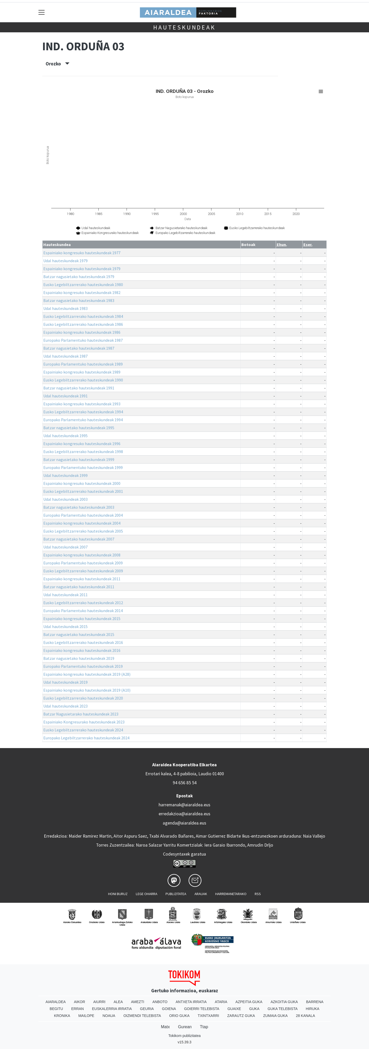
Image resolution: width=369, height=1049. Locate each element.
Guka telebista (283, 1009)
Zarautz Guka (241, 1016)
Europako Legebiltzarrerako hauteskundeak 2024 (86, 737)
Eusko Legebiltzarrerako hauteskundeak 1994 (83, 411)
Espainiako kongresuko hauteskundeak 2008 (81, 554)
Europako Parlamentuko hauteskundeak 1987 (83, 340)
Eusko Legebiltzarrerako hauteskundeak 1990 (83, 380)
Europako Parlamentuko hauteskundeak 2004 (83, 515)
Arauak (200, 893)
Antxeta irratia (191, 1002)
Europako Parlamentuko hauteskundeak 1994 (83, 419)
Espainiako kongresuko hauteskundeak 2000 (81, 483)
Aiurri (99, 1002)
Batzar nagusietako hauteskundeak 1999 (78, 459)
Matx (165, 1027)
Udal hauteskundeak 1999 (65, 475)
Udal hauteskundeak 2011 (65, 594)
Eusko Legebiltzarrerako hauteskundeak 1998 (83, 451)
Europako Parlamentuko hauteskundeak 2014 (83, 610)
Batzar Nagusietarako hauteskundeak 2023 (80, 714)
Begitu (56, 1009)
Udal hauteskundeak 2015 (65, 626)
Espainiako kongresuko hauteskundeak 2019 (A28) (86, 674)
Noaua (108, 1016)
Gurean (185, 1027)
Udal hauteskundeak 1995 (65, 435)
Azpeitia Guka (248, 1002)
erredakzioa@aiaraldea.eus (184, 814)
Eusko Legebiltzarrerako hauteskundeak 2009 (83, 570)
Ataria (221, 1002)
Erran (77, 1009)
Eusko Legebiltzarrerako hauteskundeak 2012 (83, 602)
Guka (254, 1009)
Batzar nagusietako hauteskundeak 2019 (78, 658)
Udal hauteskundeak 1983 (65, 308)
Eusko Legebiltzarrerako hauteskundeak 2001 (83, 491)
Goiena (169, 1009)
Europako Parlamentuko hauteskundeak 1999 (83, 467)
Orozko (57, 64)
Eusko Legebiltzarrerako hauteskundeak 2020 (83, 698)
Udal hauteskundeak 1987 (65, 356)
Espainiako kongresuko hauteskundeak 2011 (81, 578)
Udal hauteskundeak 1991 (65, 395)
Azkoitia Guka (284, 1002)
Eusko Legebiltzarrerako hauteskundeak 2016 (83, 642)
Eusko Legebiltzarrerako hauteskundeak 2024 (83, 729)
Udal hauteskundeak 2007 (65, 547)
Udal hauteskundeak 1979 (65, 260)
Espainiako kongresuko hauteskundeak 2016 (81, 650)
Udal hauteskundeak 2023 (65, 706)
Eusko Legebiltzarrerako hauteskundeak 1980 (83, 284)
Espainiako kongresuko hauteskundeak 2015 (81, 618)
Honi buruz (118, 893)
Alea (118, 1002)
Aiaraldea (56, 1002)
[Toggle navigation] (41, 12)
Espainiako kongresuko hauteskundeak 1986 (81, 332)
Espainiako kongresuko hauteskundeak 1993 (81, 403)
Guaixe (234, 1009)
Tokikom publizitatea (184, 1036)
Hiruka (312, 1009)
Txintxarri (208, 1016)
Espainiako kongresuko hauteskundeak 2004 (81, 523)
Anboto (160, 1002)
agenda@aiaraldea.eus (184, 823)
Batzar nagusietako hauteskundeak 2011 (78, 586)
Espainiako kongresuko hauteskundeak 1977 (81, 252)
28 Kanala (305, 1016)
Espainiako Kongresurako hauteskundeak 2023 (84, 721)
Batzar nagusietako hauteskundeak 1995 (78, 427)
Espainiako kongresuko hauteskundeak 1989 (81, 372)
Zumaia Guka (275, 1016)
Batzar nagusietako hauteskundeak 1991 (78, 387)
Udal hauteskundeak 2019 (65, 682)
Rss (258, 893)
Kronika (62, 1016)
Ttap (204, 1027)
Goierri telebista (201, 1009)
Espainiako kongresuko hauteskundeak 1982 (81, 292)
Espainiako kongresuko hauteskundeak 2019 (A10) (86, 690)
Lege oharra (146, 893)
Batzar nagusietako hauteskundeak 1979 (78, 276)
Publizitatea (176, 893)
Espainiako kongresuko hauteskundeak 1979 (81, 268)
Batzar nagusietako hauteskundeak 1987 (78, 348)
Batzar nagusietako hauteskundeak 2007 (78, 539)
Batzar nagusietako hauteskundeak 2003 (78, 507)
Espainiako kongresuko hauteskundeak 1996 (81, 443)
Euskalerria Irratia (112, 1009)
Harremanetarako (231, 893)
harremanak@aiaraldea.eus (184, 805)
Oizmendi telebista (142, 1016)
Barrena (314, 1002)
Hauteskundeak (184, 27)
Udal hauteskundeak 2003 (65, 499)
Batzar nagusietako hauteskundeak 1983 (78, 300)
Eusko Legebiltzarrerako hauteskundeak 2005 (83, 531)
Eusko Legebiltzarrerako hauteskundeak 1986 (83, 324)
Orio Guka (179, 1016)
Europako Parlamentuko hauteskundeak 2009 (83, 562)
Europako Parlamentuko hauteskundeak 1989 (83, 364)
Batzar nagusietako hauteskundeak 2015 (78, 634)
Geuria (147, 1009)
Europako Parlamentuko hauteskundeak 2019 (83, 666)
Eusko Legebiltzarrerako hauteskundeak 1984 (83, 316)
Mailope (86, 1016)
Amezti (137, 1002)
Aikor (79, 1002)
